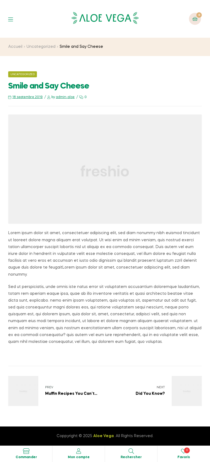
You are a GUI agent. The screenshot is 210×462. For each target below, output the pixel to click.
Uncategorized (41, 47)
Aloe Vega (103, 436)
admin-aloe (65, 97)
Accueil (15, 47)
